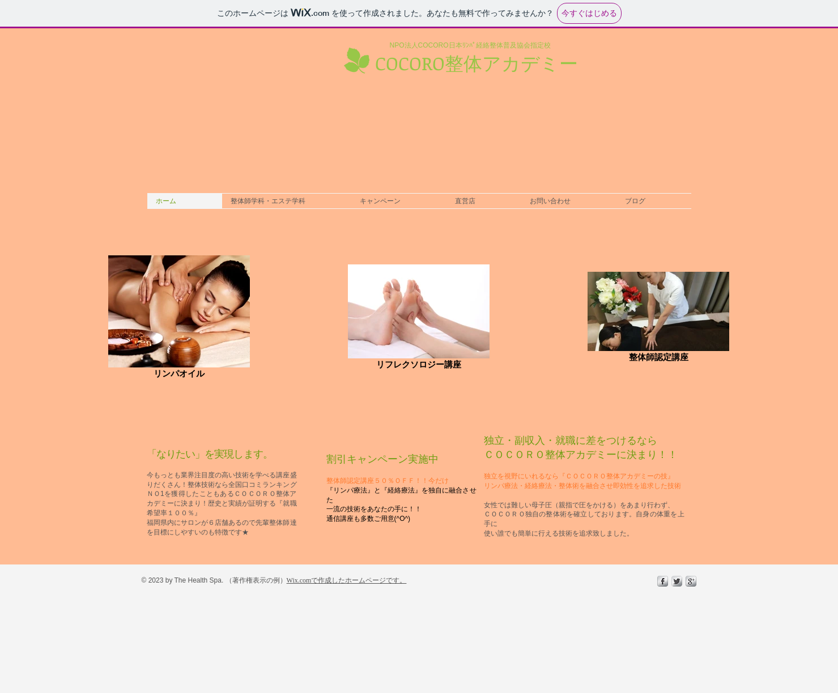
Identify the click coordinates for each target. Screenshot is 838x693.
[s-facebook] (662, 581)
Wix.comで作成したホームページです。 (347, 580)
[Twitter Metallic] (676, 581)
